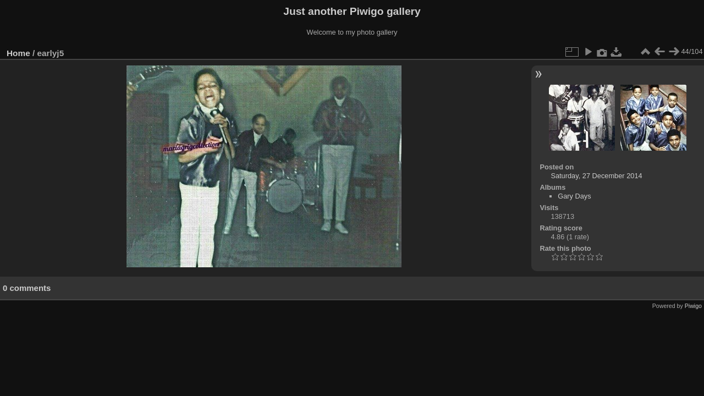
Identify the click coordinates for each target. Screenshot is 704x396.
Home (18, 53)
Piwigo (693, 305)
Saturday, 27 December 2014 (596, 176)
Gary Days (574, 196)
